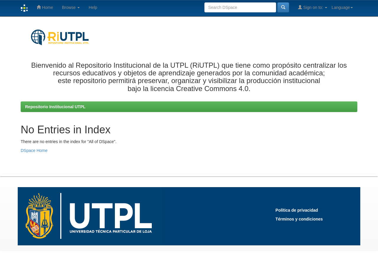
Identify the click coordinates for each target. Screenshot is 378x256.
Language (342, 7)
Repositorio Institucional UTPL (55, 106)
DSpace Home (34, 150)
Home (45, 7)
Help (93, 7)
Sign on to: (312, 7)
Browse (71, 7)
